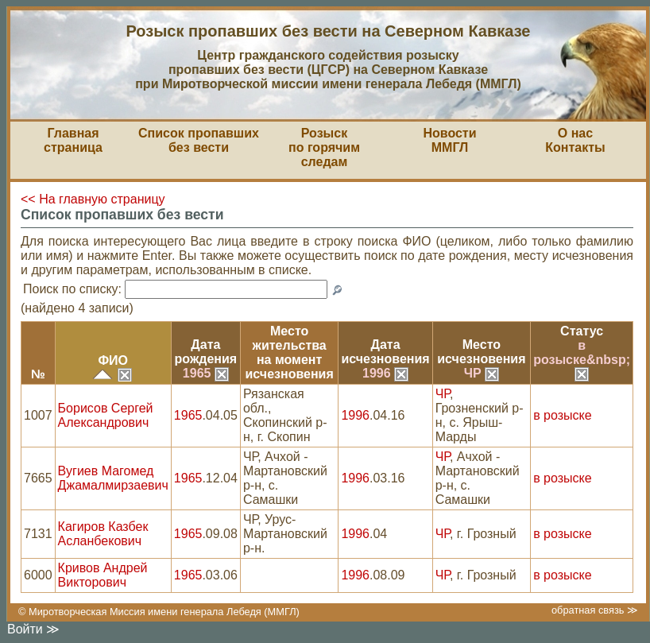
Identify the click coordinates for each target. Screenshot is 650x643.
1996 (385, 373)
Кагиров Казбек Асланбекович (103, 534)
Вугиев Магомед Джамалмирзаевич (113, 478)
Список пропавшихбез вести (198, 140)
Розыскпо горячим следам (324, 147)
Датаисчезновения (385, 352)
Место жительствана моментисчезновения (290, 352)
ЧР (481, 373)
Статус (581, 331)
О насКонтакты (575, 140)
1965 (206, 373)
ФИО (113, 360)
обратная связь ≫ (594, 610)
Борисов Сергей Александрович (105, 415)
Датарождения (206, 352)
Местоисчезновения (481, 352)
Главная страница (73, 140)
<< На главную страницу (93, 199)
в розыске (562, 415)
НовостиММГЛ (449, 140)
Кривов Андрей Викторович (103, 575)
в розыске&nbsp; (581, 359)
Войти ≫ (33, 629)
